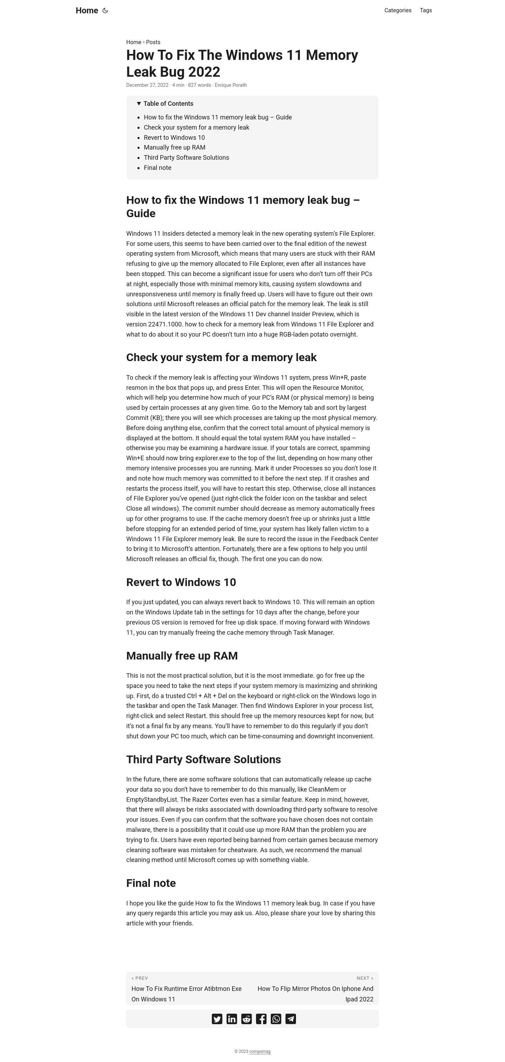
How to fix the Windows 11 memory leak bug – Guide (218, 117)
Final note (157, 167)
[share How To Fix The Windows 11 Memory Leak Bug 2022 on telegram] (290, 1020)
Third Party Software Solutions (186, 157)
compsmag (259, 1051)
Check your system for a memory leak (196, 127)
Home (87, 10)
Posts (153, 42)
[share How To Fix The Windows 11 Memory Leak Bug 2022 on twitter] (217, 1020)
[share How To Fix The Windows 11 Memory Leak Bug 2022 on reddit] (246, 1020)
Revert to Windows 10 (174, 137)
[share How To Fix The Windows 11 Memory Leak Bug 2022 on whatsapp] (276, 1020)
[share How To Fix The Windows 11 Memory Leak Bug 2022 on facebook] (261, 1020)
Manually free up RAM (175, 147)
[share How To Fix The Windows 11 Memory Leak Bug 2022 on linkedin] (232, 1020)
